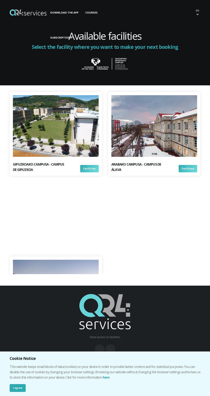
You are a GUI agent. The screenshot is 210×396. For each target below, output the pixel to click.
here (106, 377)
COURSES (91, 12)
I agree (17, 388)
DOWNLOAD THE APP (64, 12)
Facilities (89, 168)
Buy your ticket (177, 12)
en (197, 12)
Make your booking (142, 12)
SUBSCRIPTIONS (61, 37)
